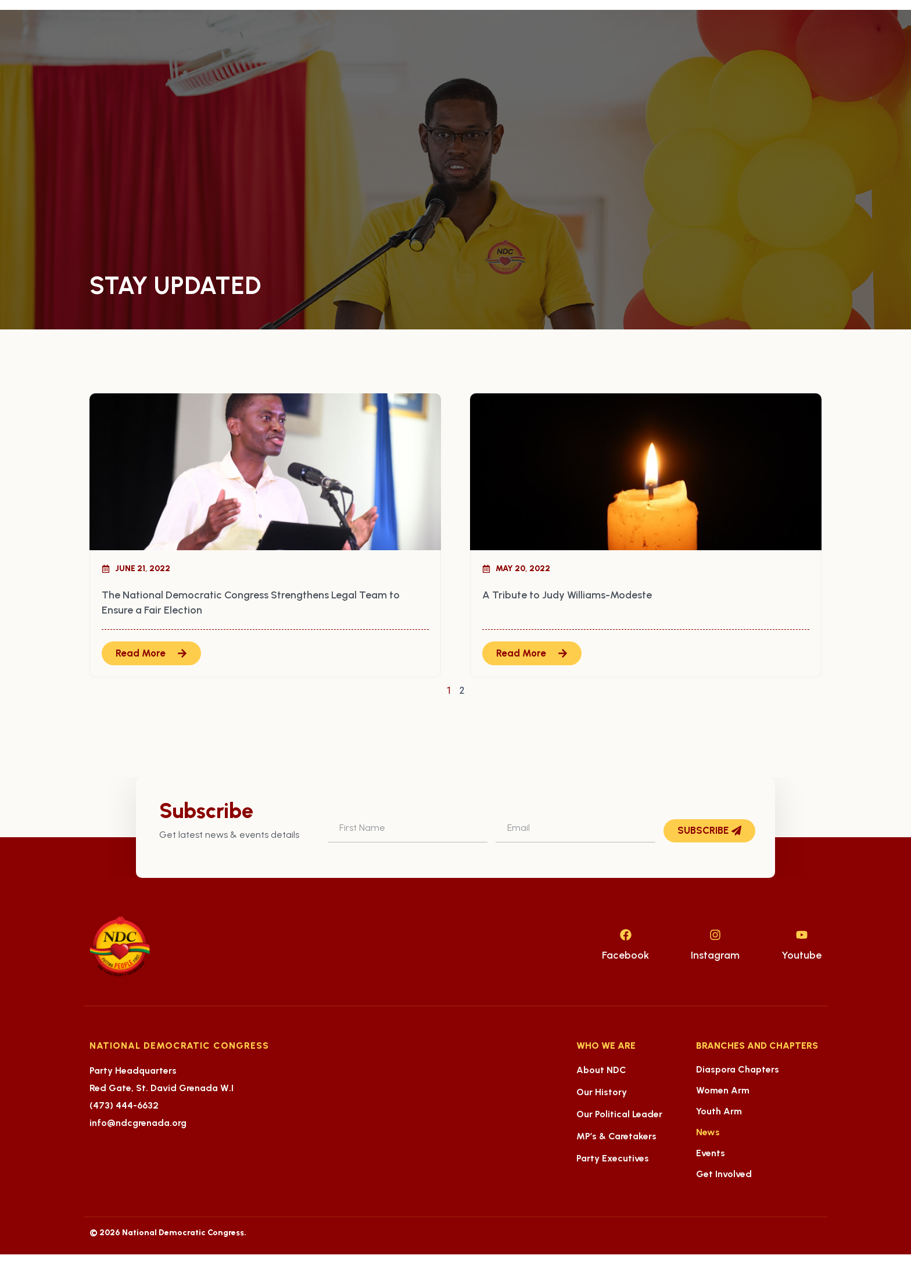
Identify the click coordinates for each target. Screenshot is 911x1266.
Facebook (625, 955)
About (229, 48)
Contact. (431, 74)
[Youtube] (802, 935)
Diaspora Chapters (737, 1069)
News (708, 1132)
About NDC (601, 1069)
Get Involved (724, 1173)
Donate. (632, 47)
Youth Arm (719, 1111)
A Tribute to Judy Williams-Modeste (567, 595)
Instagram (715, 955)
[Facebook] (626, 935)
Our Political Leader (619, 1114)
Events (710, 1153)
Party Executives (612, 1158)
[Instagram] (715, 935)
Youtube (801, 955)
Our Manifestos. (496, 47)
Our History (601, 1092)
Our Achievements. (393, 48)
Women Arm (722, 1090)
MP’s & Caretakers (616, 1136)
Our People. (297, 48)
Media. (573, 48)
